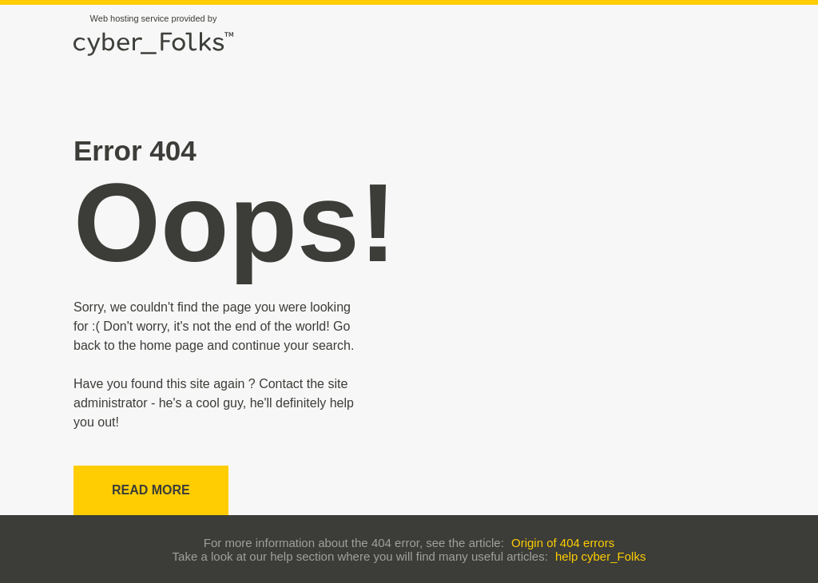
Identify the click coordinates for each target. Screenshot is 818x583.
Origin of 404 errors (562, 542)
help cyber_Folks (600, 556)
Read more (151, 490)
